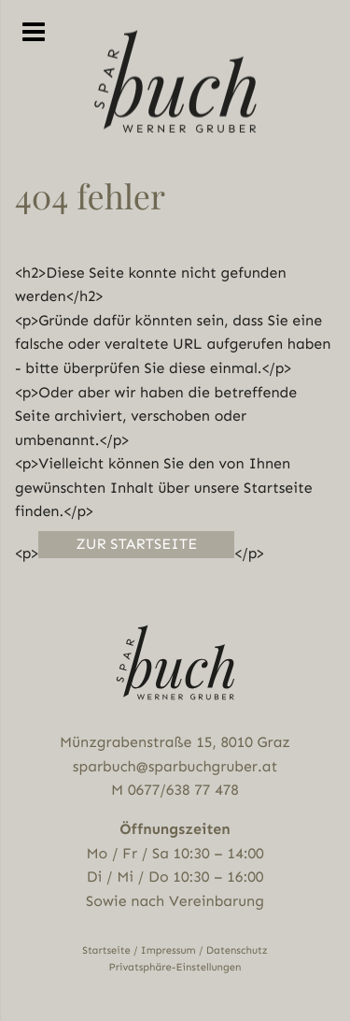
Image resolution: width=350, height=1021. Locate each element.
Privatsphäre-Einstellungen (175, 967)
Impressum (168, 950)
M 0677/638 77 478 (175, 789)
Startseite (106, 950)
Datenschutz (237, 950)
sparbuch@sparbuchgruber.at (175, 766)
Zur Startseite (136, 544)
